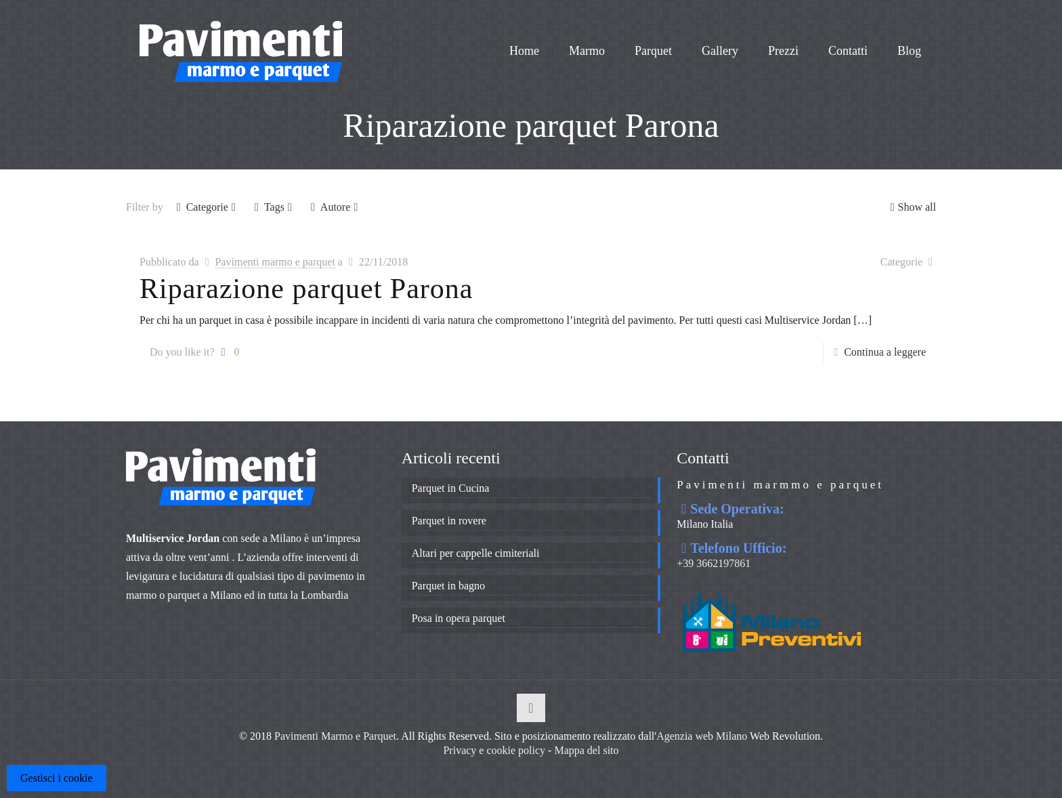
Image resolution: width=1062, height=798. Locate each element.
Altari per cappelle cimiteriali (476, 553)
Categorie (206, 207)
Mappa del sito (586, 750)
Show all (911, 207)
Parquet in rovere (449, 520)
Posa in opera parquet (458, 618)
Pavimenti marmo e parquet (275, 262)
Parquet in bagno (448, 585)
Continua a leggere (885, 352)
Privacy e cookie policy (494, 750)
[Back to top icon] (531, 708)
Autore (334, 207)
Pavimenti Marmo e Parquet (335, 736)
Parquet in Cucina (451, 488)
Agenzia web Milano (701, 736)
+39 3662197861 (713, 563)
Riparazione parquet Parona (306, 288)
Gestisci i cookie (56, 778)
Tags (273, 207)
